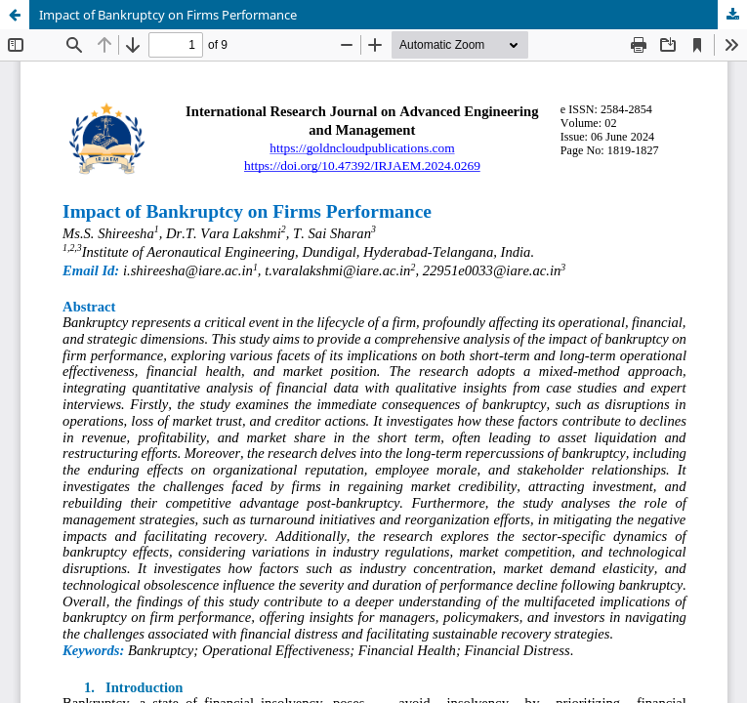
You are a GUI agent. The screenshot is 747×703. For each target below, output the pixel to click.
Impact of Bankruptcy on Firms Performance (168, 14)
